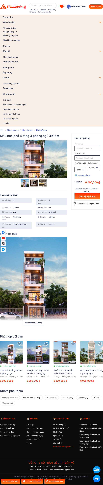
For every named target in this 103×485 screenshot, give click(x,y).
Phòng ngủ (42, 201)
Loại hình (42, 212)
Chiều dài (7, 212)
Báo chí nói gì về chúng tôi (15, 104)
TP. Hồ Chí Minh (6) (61, 428)
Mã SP (41, 224)
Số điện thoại (79, 153)
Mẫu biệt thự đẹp (10, 35)
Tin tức (6, 77)
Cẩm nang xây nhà (44, 12)
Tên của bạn (79, 144)
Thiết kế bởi (6, 225)
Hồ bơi (96, 397)
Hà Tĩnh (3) (57, 439)
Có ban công (67, 397)
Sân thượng (83, 397)
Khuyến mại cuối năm (88, 425)
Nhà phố (43, 10)
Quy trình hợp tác (10, 118)
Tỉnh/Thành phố (80, 164)
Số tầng (6, 200)
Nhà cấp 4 (34, 10)
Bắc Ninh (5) (58, 443)
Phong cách (6, 218)
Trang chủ (8, 17)
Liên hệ (6, 123)
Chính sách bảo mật (35, 428)
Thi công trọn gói (10, 57)
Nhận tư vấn (96, 7)
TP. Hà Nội (57, 432)
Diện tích (7, 208)
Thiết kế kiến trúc (10, 62)
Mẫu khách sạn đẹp (11, 40)
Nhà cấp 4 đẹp (9, 28)
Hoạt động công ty (11, 109)
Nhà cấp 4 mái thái (10, 397)
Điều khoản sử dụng (35, 436)
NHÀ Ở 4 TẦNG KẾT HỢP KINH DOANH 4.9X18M (64, 373)
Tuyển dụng (8, 88)
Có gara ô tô (7, 403)
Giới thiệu (7, 100)
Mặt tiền (42, 208)
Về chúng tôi (9, 94)
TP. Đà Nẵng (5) (59, 425)
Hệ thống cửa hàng (11, 114)
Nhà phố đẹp (8, 32)
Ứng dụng (7, 72)
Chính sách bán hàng (35, 432)
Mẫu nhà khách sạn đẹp (10, 436)
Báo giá (6, 51)
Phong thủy (8, 67)
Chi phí (42, 217)
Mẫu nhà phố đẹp (7, 428)
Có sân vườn (51, 397)
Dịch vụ (6, 46)
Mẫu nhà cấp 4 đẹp (8, 425)
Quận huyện (93, 163)
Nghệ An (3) (58, 436)
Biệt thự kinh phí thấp (31, 397)
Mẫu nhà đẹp (9, 22)
